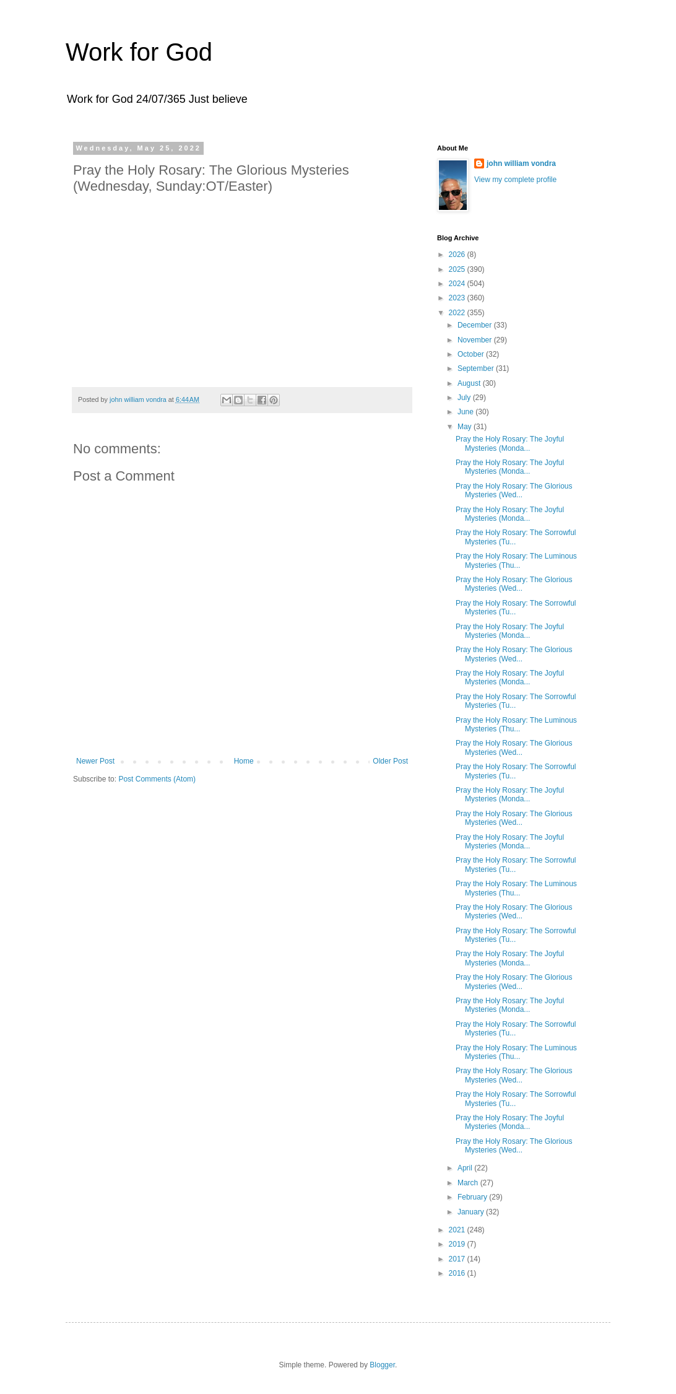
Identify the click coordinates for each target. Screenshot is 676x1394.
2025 (458, 269)
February (473, 1197)
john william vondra (521, 163)
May (465, 426)
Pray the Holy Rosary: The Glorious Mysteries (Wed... (514, 490)
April (465, 1168)
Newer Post (95, 761)
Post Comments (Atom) (157, 779)
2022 (458, 312)
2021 (458, 1230)
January (471, 1212)
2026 (458, 254)
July (465, 397)
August (470, 383)
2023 (458, 298)
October (471, 354)
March (468, 1182)
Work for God (139, 52)
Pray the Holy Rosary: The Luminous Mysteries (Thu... (516, 560)
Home (244, 761)
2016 (458, 1273)
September (476, 368)
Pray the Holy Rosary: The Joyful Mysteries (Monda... (510, 443)
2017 (458, 1259)
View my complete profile (515, 179)
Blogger (382, 1365)
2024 (458, 283)
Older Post (390, 761)
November (475, 340)
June (466, 411)
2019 (458, 1244)
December (475, 325)
